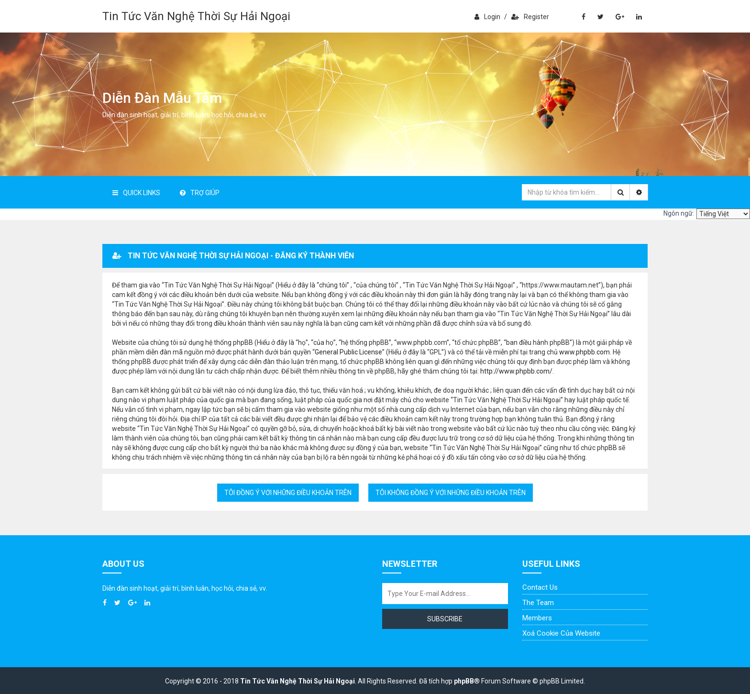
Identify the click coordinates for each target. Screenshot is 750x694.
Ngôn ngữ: (678, 213)
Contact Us (540, 587)
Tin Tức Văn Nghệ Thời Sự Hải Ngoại (196, 16)
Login (487, 17)
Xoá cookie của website (561, 633)
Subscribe (445, 619)
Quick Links (136, 193)
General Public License (348, 352)
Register (530, 17)
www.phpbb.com (584, 352)
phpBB (464, 681)
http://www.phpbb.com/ (516, 371)
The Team (538, 602)
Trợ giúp (200, 193)
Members (537, 618)
